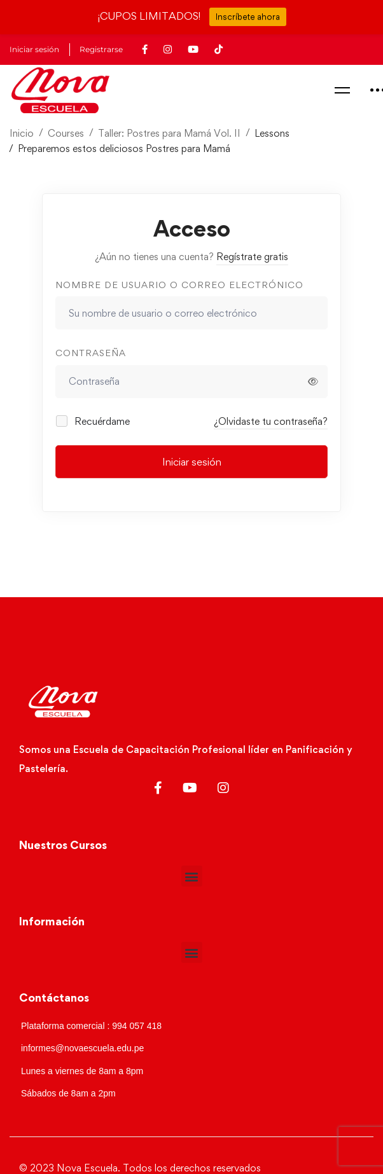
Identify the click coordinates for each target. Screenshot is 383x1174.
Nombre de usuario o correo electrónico (179, 284)
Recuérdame (93, 421)
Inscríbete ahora (248, 16)
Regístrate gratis (252, 257)
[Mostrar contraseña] (313, 381)
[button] (191, 876)
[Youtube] (189, 788)
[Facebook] (158, 788)
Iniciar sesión (191, 461)
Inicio (22, 133)
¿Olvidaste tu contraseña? (271, 421)
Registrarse (101, 49)
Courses (66, 133)
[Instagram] (223, 788)
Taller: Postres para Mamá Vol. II (169, 133)
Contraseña (90, 352)
